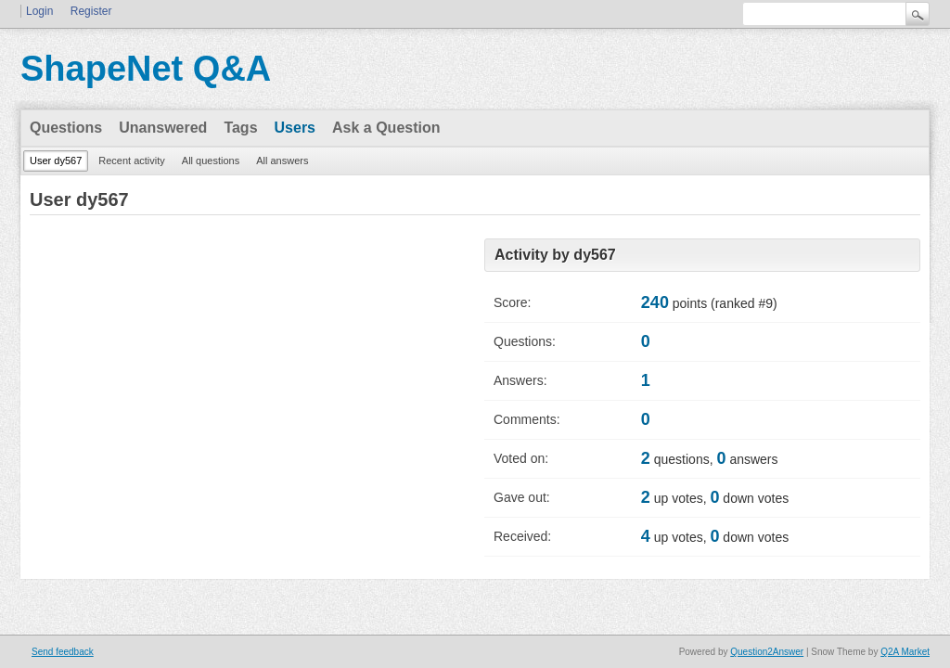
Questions (66, 127)
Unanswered (163, 127)
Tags (240, 127)
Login (39, 11)
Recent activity (131, 160)
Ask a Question (386, 127)
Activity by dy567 (555, 255)
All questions (210, 160)
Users (295, 127)
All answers (282, 160)
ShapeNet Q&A (145, 68)
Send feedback (63, 652)
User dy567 (56, 160)
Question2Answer (766, 652)
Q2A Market (905, 652)
